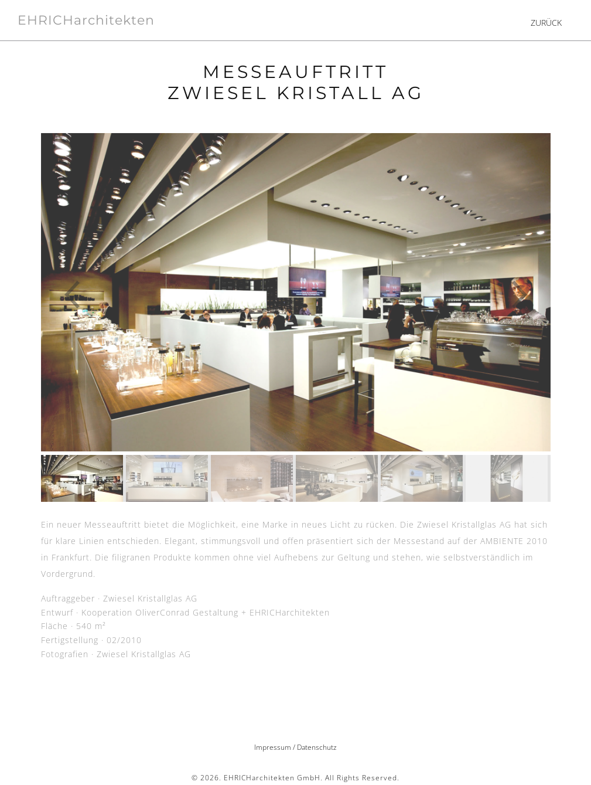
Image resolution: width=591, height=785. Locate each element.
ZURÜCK (546, 22)
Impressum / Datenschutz (295, 747)
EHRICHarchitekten (86, 20)
